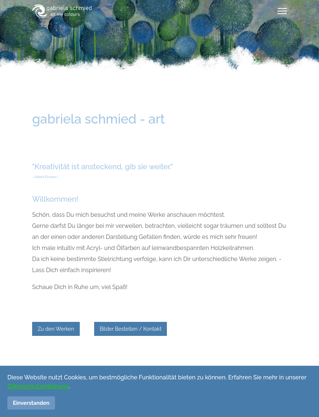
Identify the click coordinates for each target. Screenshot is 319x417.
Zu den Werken (56, 329)
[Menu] (282, 11)
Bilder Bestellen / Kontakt (130, 329)
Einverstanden (31, 403)
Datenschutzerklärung (38, 386)
